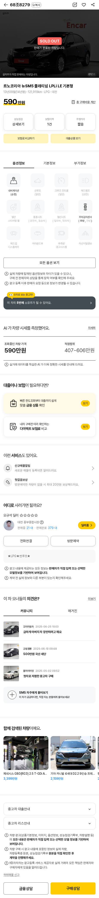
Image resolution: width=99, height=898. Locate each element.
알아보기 (49, 403)
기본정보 (49, 163)
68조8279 (26, 4)
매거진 (72, 611)
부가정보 (80, 163)
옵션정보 (19, 163)
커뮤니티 (27, 611)
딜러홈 (85, 525)
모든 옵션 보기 (49, 263)
